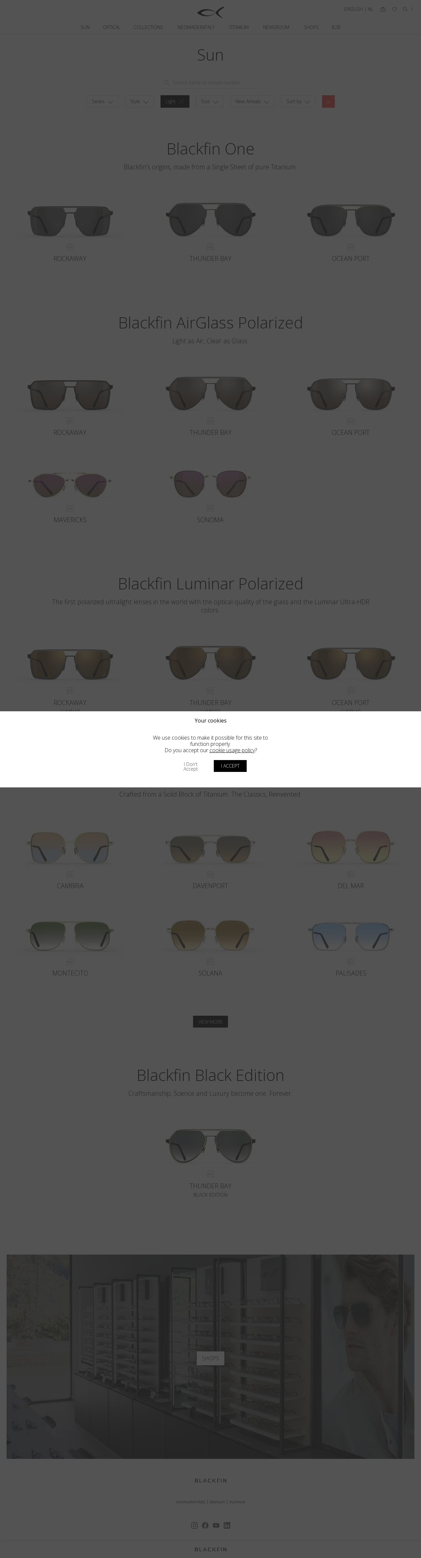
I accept (230, 766)
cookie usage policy (232, 750)
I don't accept (191, 766)
